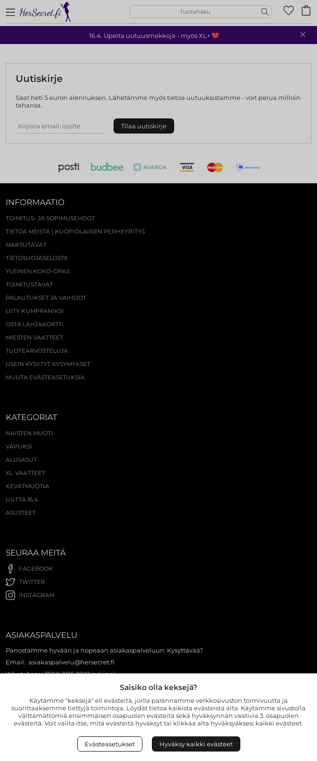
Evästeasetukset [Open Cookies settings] (110, 744)
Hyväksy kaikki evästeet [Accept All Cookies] (196, 744)
